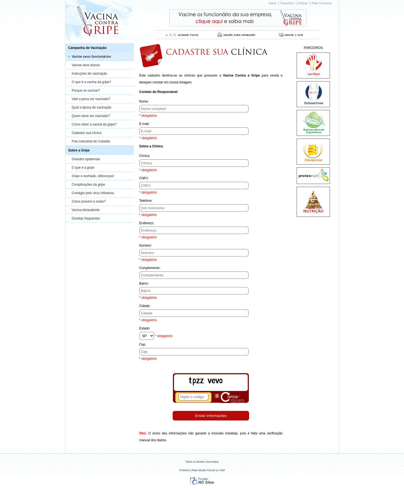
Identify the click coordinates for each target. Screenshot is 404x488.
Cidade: (145, 306)
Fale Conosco (321, 3)
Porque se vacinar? (86, 90)
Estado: (145, 328)
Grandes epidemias (86, 159)
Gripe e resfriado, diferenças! (93, 176)
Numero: (145, 245)
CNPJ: (144, 178)
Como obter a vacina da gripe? (94, 124)
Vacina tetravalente (86, 210)
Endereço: (146, 223)
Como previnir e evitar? (89, 201)
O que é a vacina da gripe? (91, 82)
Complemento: (150, 268)
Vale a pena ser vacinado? (91, 99)
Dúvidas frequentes (86, 218)
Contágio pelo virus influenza (93, 193)
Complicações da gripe (88, 184)
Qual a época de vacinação (91, 107)
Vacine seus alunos (86, 65)
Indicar (303, 3)
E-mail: (144, 124)
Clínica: (144, 156)
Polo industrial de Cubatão (91, 141)
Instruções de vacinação (89, 73)
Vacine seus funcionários (91, 57)
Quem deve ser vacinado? (91, 116)
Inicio (272, 3)
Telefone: (146, 201)
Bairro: (144, 283)
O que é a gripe (83, 168)
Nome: (144, 101)
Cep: (142, 344)
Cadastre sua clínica (87, 133)
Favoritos (287, 3)
